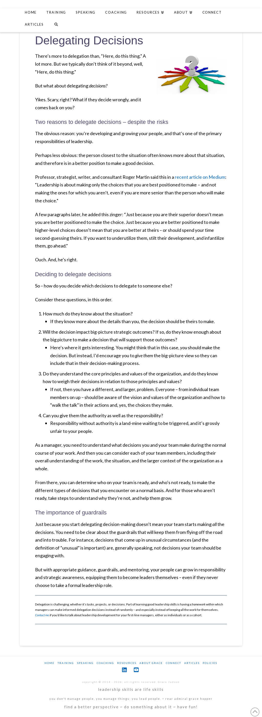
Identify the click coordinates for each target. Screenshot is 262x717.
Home (49, 662)
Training (66, 662)
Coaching (105, 662)
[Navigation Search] (56, 25)
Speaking (85, 662)
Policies (210, 662)
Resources (126, 662)
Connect (173, 662)
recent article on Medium (200, 177)
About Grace (151, 662)
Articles (192, 662)
